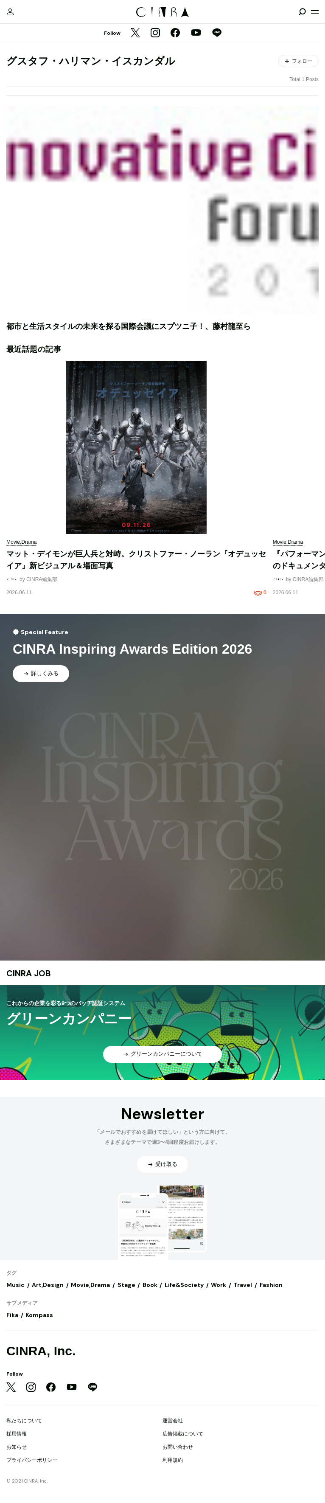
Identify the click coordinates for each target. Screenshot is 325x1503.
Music (15, 1285)
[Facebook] (175, 33)
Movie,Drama (90, 1285)
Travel (242, 1285)
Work (218, 1285)
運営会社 (172, 1421)
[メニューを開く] (314, 12)
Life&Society (184, 1285)
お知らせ (16, 1447)
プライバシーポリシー (31, 1460)
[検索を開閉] (302, 12)
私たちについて (24, 1421)
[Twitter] (135, 33)
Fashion (271, 1285)
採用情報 (16, 1434)
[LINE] (216, 33)
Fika (12, 1315)
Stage (126, 1285)
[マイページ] (10, 12)
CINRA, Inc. (41, 1351)
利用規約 (172, 1460)
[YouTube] (196, 33)
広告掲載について (182, 1434)
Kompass (39, 1315)
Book (150, 1285)
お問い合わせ (177, 1447)
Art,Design (48, 1285)
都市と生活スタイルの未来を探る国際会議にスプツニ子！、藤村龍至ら (128, 326)
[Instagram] (155, 33)
